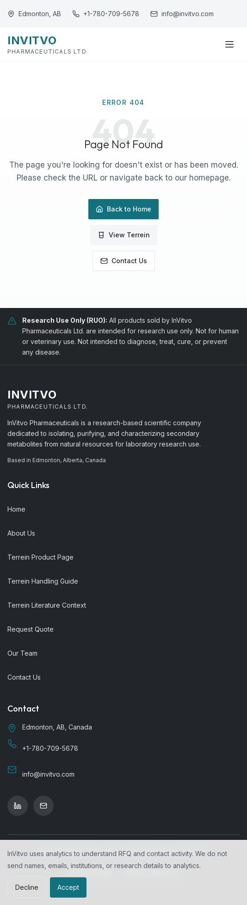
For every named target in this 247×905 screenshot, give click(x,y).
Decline (26, 887)
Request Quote (30, 629)
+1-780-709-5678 (111, 14)
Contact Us (123, 261)
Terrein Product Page (40, 557)
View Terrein (124, 235)
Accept (68, 887)
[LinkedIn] (17, 806)
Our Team (22, 653)
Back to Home (123, 209)
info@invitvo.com (187, 14)
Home (16, 509)
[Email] (43, 806)
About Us (21, 533)
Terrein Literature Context (46, 605)
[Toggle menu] (229, 44)
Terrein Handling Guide (42, 581)
